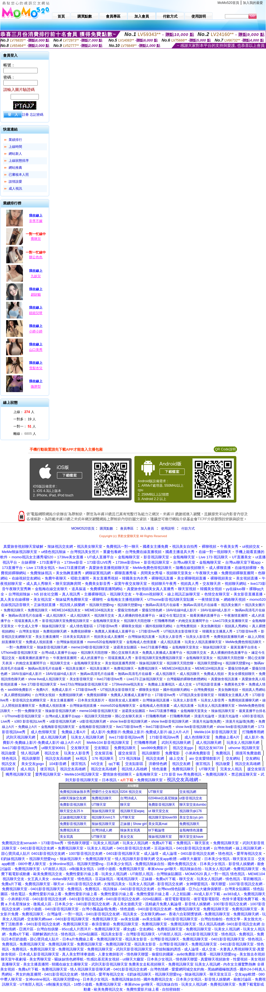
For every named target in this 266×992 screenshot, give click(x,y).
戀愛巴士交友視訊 (105, 792)
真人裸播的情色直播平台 (136, 615)
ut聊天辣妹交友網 (73, 798)
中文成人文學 (28, 626)
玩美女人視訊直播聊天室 (203, 642)
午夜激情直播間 (236, 615)
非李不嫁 (35, 221)
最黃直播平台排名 (244, 647)
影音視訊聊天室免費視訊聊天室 (65, 621)
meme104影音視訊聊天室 (90, 647)
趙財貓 (36, 294)
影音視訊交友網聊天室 (29, 700)
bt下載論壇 (156, 830)
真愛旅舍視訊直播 (224, 679)
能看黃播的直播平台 (205, 615)
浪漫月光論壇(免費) (207, 721)
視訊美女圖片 (231, 605)
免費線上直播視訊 (161, 684)
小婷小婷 (35, 331)
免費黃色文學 (234, 684)
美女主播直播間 (47, 637)
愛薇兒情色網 (128, 610)
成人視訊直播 (170, 642)
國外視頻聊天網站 (159, 626)
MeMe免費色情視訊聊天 (243, 642)
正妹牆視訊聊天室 (73, 817)
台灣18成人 (128, 798)
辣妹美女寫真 (130, 830)
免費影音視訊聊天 (73, 805)
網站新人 (15, 154)
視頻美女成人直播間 (109, 637)
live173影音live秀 (110, 679)
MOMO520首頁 (82, 528)
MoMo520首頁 (228, 3)
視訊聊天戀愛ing (102, 605)
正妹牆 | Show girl (133, 824)
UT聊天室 (155, 792)
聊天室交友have (191, 837)
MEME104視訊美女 (66, 610)
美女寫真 (66, 837)
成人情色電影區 (81, 626)
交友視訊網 (187, 792)
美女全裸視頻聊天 (241, 674)
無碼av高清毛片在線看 (162, 605)
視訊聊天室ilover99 (162, 817)
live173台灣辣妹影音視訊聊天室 (84, 684)
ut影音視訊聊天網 (62, 721)
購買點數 (106, 528)
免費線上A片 (27, 727)
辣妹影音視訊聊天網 (52, 647)
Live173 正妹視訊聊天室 (145, 679)
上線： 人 (23, 412)
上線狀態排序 (19, 161)
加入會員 (147, 528)
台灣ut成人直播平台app (59, 653)
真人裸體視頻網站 (17, 695)
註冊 (25, 115)
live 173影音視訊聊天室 (39, 684)
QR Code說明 (225, 449)
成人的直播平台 (92, 658)
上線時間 (15, 147)
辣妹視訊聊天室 (53, 626)
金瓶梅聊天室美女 (106, 621)
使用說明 (167, 528)
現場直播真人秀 (26, 621)
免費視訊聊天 (14, 610)
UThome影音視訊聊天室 (19, 653)
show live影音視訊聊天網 (128, 721)
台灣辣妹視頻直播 (69, 642)
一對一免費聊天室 (19, 647)
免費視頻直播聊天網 (229, 637)
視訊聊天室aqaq (132, 811)
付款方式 (188, 528)
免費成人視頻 (214, 674)
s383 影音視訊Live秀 (29, 721)
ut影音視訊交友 (190, 798)
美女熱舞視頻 (211, 626)
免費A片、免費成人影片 (54, 690)
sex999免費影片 (20, 690)
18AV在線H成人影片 (181, 610)
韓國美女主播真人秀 (217, 631)
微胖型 (36, 386)
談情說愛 (15, 182)
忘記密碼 (36, 115)
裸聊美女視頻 (132, 626)
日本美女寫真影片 (76, 637)
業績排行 (15, 140)
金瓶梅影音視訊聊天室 (58, 727)
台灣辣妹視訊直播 (141, 637)
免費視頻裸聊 (81, 631)
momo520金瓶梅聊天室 (104, 642)
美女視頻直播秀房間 (120, 663)
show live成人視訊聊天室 (46, 679)
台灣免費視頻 (186, 626)
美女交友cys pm (191, 817)
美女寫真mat (157, 824)
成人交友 (185, 684)
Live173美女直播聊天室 (230, 621)
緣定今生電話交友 (172, 615)
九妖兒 (36, 276)
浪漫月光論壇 (204, 716)
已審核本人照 (19, 175)
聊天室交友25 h (71, 811)
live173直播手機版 (154, 647)
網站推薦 (15, 168)
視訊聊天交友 (104, 615)
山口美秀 (35, 350)
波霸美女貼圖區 (125, 647)
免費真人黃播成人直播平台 (115, 631)
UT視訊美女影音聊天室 (180, 631)
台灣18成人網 (102, 830)
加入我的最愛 (253, 3)
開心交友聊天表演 (124, 653)
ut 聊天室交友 (158, 811)
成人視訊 (15, 188)
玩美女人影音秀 (170, 637)
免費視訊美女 (70, 830)
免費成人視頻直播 (39, 642)
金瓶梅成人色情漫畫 (141, 642)
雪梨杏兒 (35, 368)
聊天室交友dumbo (192, 805)
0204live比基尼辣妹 (163, 798)
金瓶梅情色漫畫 (191, 830)
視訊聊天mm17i (103, 817)
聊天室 (125, 805)
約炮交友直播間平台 (194, 621)
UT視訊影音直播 (208, 684)
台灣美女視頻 (29, 631)
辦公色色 (35, 257)
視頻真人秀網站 (236, 626)
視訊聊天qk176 (190, 811)
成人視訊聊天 (56, 615)
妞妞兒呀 (35, 313)
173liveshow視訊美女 (128, 684)
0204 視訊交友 (131, 792)
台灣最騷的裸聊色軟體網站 (187, 679)
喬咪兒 (36, 239)
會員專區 (127, 528)
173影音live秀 (107, 626)
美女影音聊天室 (81, 679)
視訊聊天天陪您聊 (137, 621)
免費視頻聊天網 (54, 631)
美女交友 (127, 837)
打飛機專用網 (165, 621)
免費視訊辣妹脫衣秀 (75, 792)
